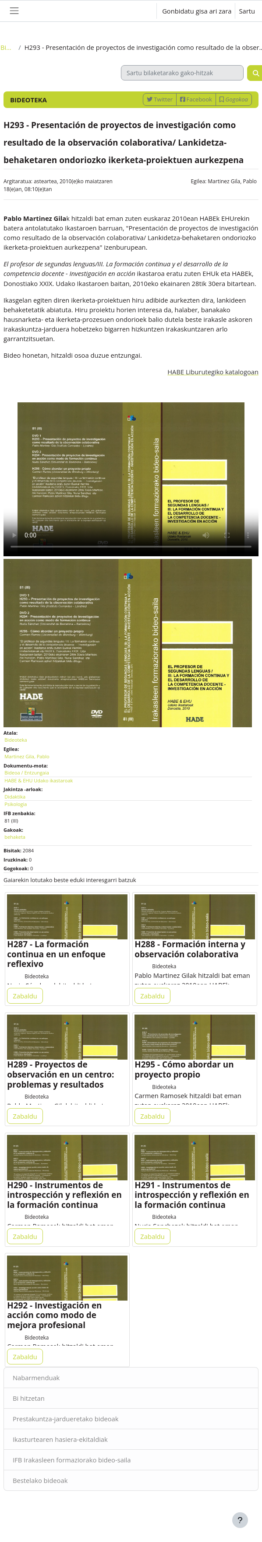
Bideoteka (7, 47)
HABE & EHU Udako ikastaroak (38, 780)
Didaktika (14, 796)
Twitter (160, 99)
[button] (141, 10)
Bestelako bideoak (40, 1480)
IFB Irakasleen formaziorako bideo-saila (72, 1459)
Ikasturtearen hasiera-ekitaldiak (60, 1439)
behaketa (14, 837)
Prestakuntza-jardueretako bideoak (66, 1418)
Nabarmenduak (36, 1377)
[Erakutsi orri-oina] (240, 1520)
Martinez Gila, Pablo (232, 181)
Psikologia (15, 804)
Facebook (196, 99)
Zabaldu (25, 995)
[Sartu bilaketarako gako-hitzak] (182, 72)
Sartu (247, 11)
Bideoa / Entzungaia (26, 772)
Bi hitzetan (29, 1398)
